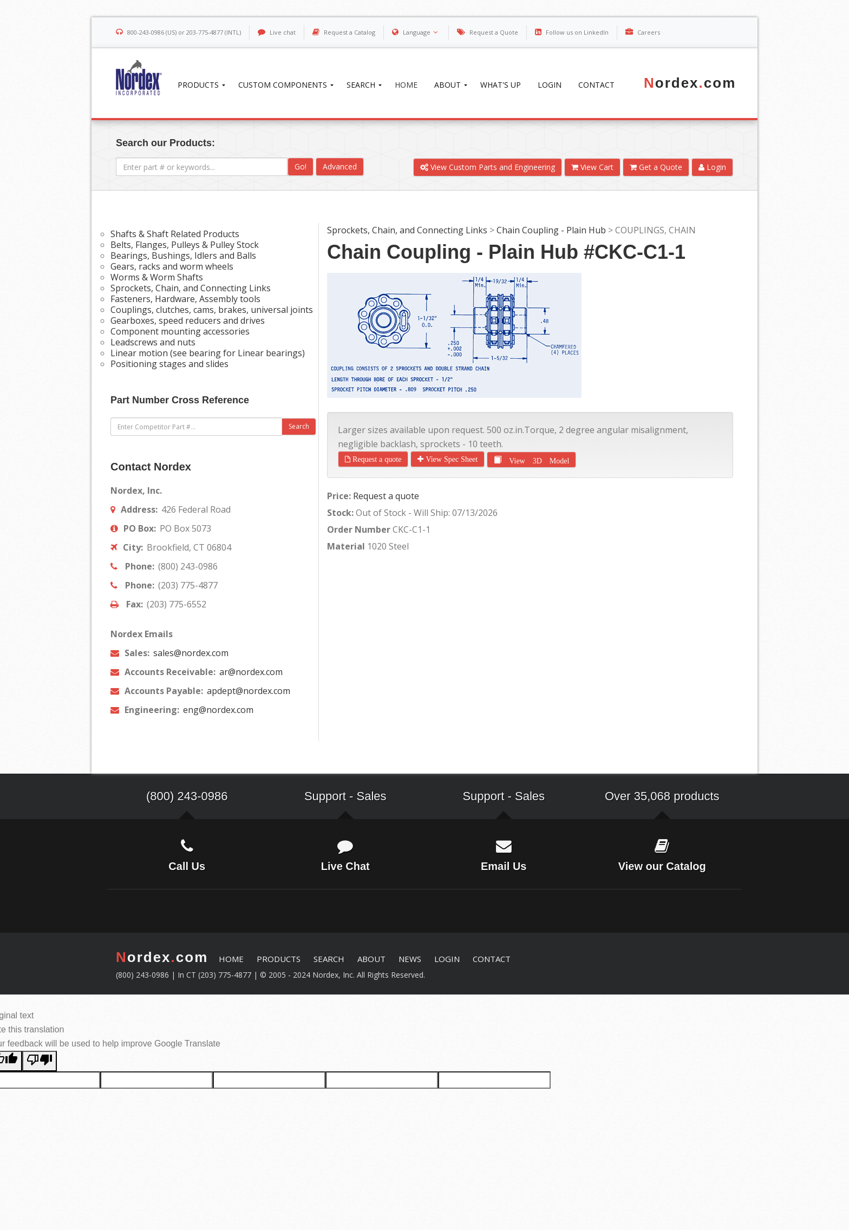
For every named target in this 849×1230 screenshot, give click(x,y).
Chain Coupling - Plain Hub (551, 230)
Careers (648, 32)
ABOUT (371, 958)
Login (712, 167)
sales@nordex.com (189, 653)
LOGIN (447, 958)
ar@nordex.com (250, 672)
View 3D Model (535, 458)
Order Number (358, 529)
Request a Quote (493, 32)
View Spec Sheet (450, 459)
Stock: (340, 513)
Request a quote (375, 459)
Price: (339, 496)
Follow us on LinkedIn (577, 32)
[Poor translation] (39, 1061)
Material (346, 546)
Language (421, 32)
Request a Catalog (349, 32)
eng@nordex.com (217, 710)
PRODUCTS (279, 958)
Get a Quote (656, 167)
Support (325, 796)
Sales (372, 796)
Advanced (340, 166)
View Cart (592, 167)
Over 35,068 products (662, 796)
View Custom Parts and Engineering (487, 167)
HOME (231, 958)
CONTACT (492, 958)
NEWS (410, 958)
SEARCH (329, 958)
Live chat (283, 32)
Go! (300, 166)
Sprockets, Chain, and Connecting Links (407, 230)
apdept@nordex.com (247, 691)
